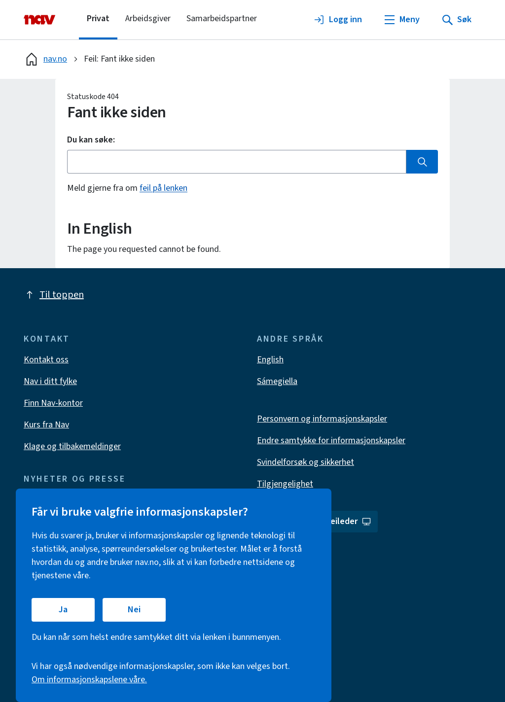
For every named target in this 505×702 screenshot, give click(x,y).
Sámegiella (277, 381)
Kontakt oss (46, 359)
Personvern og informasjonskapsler (322, 419)
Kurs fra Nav (46, 425)
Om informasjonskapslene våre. (89, 679)
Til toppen (54, 295)
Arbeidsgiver (148, 18)
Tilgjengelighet (285, 484)
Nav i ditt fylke (50, 381)
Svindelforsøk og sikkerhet (305, 462)
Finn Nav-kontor (53, 403)
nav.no (45, 59)
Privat (98, 18)
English (270, 359)
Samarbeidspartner (221, 18)
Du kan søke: (91, 140)
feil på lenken (163, 188)
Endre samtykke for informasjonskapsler (331, 440)
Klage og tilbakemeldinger (72, 446)
